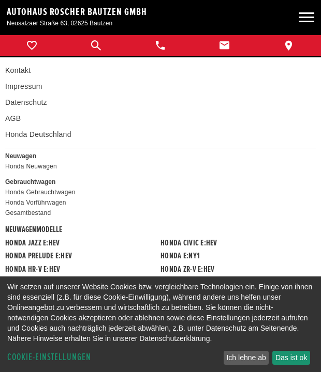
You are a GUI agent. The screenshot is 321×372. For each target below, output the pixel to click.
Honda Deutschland (38, 134)
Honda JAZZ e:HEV (32, 243)
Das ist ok (291, 357)
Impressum (23, 86)
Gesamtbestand (28, 212)
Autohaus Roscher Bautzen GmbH (77, 12)
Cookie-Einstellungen (49, 357)
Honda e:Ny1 (180, 256)
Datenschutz (26, 102)
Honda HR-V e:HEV (32, 269)
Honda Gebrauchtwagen (40, 192)
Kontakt (18, 70)
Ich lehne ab (246, 357)
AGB (13, 118)
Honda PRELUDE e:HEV (38, 256)
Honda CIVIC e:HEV (188, 243)
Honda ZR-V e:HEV (187, 269)
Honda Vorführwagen (35, 202)
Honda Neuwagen (31, 166)
